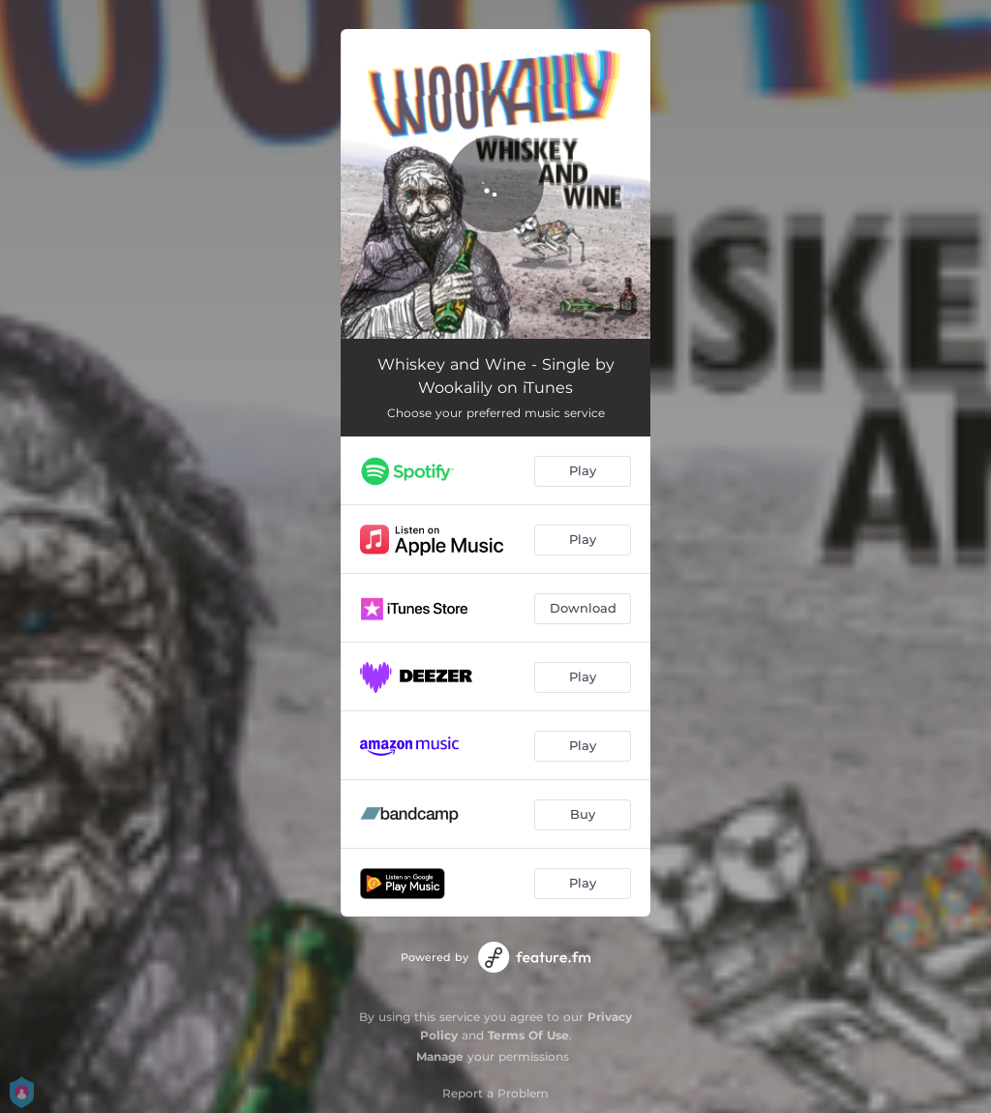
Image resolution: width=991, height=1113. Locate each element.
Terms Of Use (528, 1035)
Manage (440, 1056)
